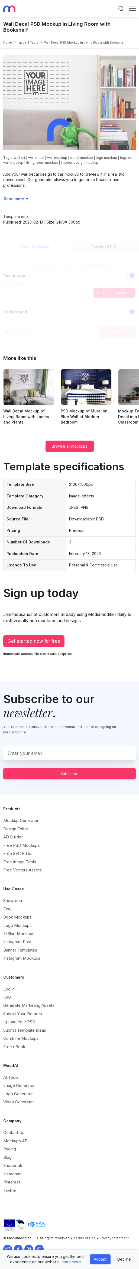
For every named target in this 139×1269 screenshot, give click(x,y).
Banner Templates (20, 950)
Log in (9, 989)
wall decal (36, 158)
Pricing (9, 1149)
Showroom (13, 900)
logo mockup (106, 158)
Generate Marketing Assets (28, 1005)
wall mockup (57, 158)
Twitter (9, 1190)
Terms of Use (84, 1238)
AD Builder (13, 837)
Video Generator (18, 1101)
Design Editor (15, 828)
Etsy (7, 908)
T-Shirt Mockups (18, 933)
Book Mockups (17, 917)
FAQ (7, 997)
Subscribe (69, 773)
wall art (19, 158)
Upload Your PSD (19, 1021)
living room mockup (42, 162)
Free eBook (14, 1046)
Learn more (71, 1262)
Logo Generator (18, 1093)
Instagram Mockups (21, 958)
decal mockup (81, 158)
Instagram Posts (18, 941)
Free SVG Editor (18, 853)
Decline (124, 1259)
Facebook (12, 1165)
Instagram (12, 1173)
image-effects (28, 42)
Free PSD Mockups (21, 845)
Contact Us (13, 1132)
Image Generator (19, 1085)
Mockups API (15, 1140)
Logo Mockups (17, 925)
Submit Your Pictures (22, 1013)
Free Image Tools (19, 861)
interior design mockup (79, 162)
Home (7, 42)
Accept (100, 1259)
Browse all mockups (70, 446)
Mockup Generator (20, 820)
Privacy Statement (114, 1238)
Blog (7, 1157)
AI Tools (10, 1077)
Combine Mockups (21, 1038)
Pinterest (11, 1182)
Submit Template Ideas (24, 1030)
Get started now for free (34, 641)
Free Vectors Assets (22, 870)
